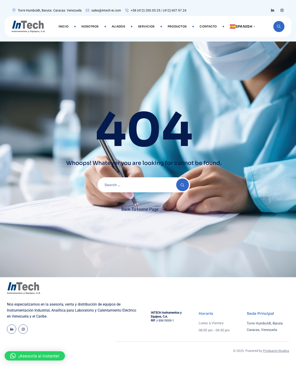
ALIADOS (118, 26)
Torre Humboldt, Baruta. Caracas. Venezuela (50, 10)
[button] (35, 355)
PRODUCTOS (177, 26)
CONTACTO (208, 26)
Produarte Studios (276, 351)
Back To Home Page (140, 209)
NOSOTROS (90, 26)
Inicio (64, 26)
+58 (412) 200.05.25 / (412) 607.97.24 (158, 10)
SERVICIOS (146, 26)
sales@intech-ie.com (106, 10)
